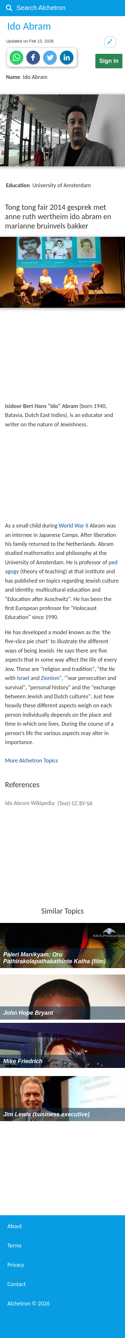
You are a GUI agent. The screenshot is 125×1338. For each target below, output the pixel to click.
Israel (23, 678)
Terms (14, 1245)
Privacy (15, 1264)
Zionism (50, 678)
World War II (73, 525)
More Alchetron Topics (31, 760)
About (14, 1226)
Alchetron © (28, 1303)
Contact (16, 1284)
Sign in (109, 61)
